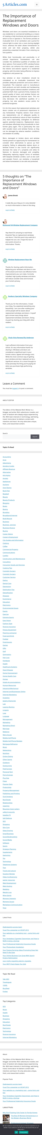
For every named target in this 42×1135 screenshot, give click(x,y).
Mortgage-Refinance (10, 744)
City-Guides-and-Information (13, 540)
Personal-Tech (8, 772)
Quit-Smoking (8, 797)
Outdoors (6, 763)
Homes (5, 679)
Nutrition (6, 753)
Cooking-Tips (7, 568)
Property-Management (11, 790)
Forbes (5, 991)
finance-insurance (9, 627)
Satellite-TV (7, 815)
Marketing (6, 722)
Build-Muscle (7, 519)
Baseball (6, 494)
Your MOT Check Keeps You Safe (14, 964)
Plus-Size (6, 778)
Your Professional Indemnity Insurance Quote (19, 944)
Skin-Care (6, 827)
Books (5, 506)
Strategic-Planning (9, 849)
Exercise (6, 614)
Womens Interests (9, 898)
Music (5, 747)
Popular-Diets (8, 784)
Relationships (7, 803)
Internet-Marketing (10, 695)
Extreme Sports (8, 617)
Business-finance (9, 528)
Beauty (5, 497)
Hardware (6, 661)
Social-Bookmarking (10, 837)
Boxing (5, 509)
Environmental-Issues (10, 608)
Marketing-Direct (9, 726)
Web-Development (9, 883)
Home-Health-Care (9, 676)
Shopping (6, 824)
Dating (5, 580)
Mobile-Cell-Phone (9, 738)
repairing (6, 806)
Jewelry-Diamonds (9, 701)
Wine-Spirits (7, 895)
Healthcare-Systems (10, 667)
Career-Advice (8, 534)
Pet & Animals (8, 775)
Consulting (7, 562)
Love (4, 713)
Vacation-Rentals (9, 874)
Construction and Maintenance (14, 559)
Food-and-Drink (8, 636)
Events (5, 611)
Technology (7, 861)
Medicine (6, 732)
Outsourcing (7, 766)
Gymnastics (7, 654)
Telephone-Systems (10, 865)
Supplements (7, 852)
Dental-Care (7, 583)
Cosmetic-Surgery (9, 571)
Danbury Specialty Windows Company (22, 296)
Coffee (5, 546)
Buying (5, 531)
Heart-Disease (8, 670)
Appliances (7, 481)
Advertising (7, 463)
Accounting (7, 457)
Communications (9, 553)
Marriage (6, 729)
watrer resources (9, 880)
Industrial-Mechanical (10, 688)
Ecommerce (7, 599)
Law (4, 704)
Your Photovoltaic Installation (13, 947)
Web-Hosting (7, 886)
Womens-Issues (8, 902)
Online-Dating (8, 756)
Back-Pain (6, 491)
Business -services (9, 525)
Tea (4, 858)
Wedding (6, 889)
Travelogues (7, 982)
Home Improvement (10, 673)
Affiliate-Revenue (9, 469)
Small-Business (8, 834)
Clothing (6, 543)
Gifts (4, 648)
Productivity (7, 787)
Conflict (5, 556)
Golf (4, 651)
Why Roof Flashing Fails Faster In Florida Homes (20, 1113)
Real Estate (7, 800)
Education (6, 602)
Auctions (6, 485)
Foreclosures (7, 642)
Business (6, 522)
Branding (6, 512)
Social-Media (7, 840)
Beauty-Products (9, 500)
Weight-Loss (7, 892)
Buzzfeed (6, 988)
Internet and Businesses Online (14, 692)
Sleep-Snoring (8, 831)
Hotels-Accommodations (12, 682)
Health (5, 664)
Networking (7, 750)
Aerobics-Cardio (8, 466)
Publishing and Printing (11, 793)
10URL (5, 985)
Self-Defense (7, 818)
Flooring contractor (10, 633)
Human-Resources (9, 685)
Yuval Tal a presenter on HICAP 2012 (16, 930)
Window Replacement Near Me (20, 260)
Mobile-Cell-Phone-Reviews (12, 741)
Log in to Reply (10, 210)
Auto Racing (7, 488)
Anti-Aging (6, 475)
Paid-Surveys (7, 769)
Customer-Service (9, 577)
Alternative (7, 472)
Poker (5, 781)
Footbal (5, 639)
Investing (6, 698)
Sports (5, 846)
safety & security (9, 812)
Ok (16, 1132)
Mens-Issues (7, 735)
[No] (40, 1129)
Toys (4, 868)
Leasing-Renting (8, 707)
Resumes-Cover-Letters (11, 809)
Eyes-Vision (7, 620)
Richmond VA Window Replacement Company (20, 225)
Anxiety (5, 478)
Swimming (6, 855)
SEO (4, 821)
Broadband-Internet (10, 515)
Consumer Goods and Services (14, 565)
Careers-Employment (10, 537)
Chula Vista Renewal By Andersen (21, 338)
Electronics (7, 605)
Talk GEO (6, 979)
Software (6, 843)
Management (7, 719)
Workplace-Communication (12, 905)
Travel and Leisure (9, 871)
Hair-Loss (6, 658)
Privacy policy (23, 1132)
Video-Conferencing (10, 877)
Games (5, 645)
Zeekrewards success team (12, 927)
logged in (15, 388)
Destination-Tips (8, 590)
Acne (4, 460)
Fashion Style (7, 624)
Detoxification (8, 593)
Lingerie (6, 710)
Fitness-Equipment (9, 630)
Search (5, 433)
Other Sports (7, 759)
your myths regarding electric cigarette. (17, 961)
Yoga (4, 908)
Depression (7, 586)
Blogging (6, 503)
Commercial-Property (10, 549)
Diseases (6, 596)
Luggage (6, 716)
